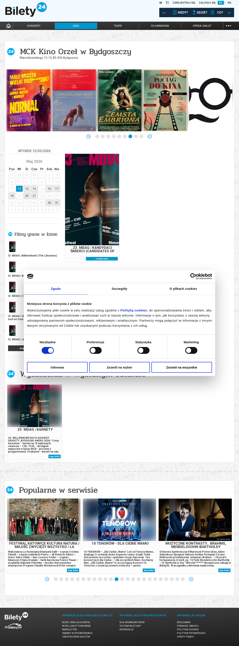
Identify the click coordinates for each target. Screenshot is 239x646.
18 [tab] (150, 579)
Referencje (127, 629)
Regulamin (183, 622)
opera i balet (202, 25)
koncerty (33, 25)
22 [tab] (172, 579)
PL (220, 2)
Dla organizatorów (132, 622)
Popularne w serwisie (58, 490)
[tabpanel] (28, 100)
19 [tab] (155, 579)
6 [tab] (125, 137)
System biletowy (130, 626)
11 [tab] (111, 579)
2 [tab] (103, 137)
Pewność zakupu (188, 626)
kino (76, 25)
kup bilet (55, 456)
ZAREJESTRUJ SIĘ (183, 2)
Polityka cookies (188, 629)
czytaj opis (101, 258)
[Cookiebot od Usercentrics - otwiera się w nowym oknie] (193, 276)
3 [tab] (108, 137)
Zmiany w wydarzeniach (77, 633)
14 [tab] (128, 579)
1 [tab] (97, 137)
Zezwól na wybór (119, 367)
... (228, 25)
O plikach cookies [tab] (183, 288)
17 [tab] (144, 579)
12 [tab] (117, 579)
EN (229, 2)
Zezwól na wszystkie (181, 367)
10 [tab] (106, 579)
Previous (88, 136)
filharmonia (160, 25)
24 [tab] (183, 579)
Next (149, 136)
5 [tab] (119, 137)
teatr (118, 25)
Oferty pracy (185, 636)
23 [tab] (177, 579)
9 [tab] (141, 137)
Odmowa (57, 367)
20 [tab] (161, 579)
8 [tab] (136, 137)
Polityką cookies (133, 310)
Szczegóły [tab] (119, 288)
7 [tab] (130, 137)
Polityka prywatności (191, 633)
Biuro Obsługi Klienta (76, 622)
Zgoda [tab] (56, 288)
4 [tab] (114, 137)
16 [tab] (139, 579)
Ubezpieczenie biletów (76, 636)
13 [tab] (122, 579)
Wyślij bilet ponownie (76, 626)
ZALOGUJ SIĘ (207, 2)
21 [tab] (166, 579)
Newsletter (69, 629)
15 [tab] (133, 579)
